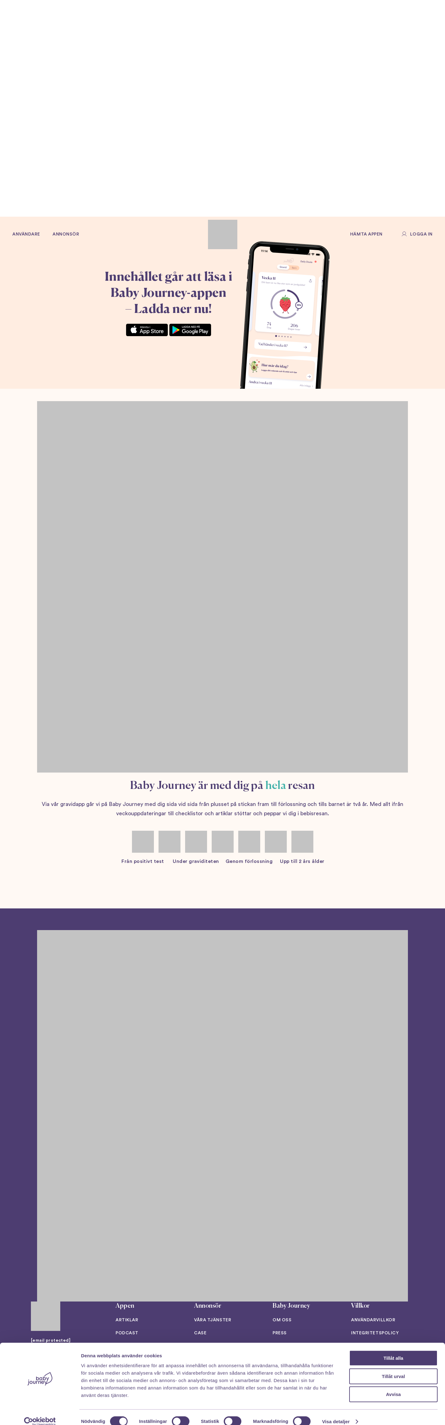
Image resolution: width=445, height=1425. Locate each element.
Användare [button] (26, 234)
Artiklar (127, 1320)
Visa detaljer (336, 1412)
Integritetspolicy (375, 1333)
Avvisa (393, 1385)
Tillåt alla (393, 1349)
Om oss (282, 1320)
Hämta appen (366, 234)
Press (280, 1333)
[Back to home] (222, 234)
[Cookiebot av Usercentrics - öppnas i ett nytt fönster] (40, 1413)
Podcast (127, 1333)
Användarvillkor (373, 1320)
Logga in (421, 234)
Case (200, 1333)
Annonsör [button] (66, 234)
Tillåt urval (393, 1367)
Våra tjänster (212, 1320)
